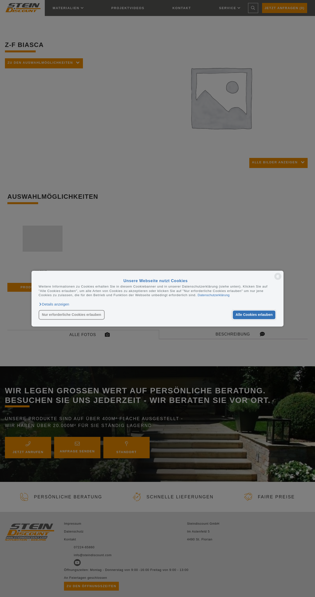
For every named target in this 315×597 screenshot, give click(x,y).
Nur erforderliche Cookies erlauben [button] (71, 315)
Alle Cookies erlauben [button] (254, 315)
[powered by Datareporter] (278, 279)
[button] (54, 304)
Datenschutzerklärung (214, 295)
